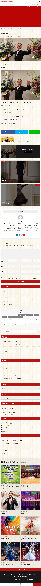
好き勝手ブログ (4, 584)
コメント (3, 248)
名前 (2, 261)
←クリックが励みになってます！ (22, 141)
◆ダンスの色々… (10, 28)
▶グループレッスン (11, 4)
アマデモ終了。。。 (20, 28)
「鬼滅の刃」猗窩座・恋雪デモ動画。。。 (28, 539)
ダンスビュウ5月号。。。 (27, 564)
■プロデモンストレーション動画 (7, 406)
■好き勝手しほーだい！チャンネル (8, 412)
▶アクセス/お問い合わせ (34, 4)
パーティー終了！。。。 (6, 348)
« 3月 (3, 325)
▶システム (3, 4)
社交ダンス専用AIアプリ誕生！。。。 (9, 378)
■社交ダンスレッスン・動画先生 (7, 408)
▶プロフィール (25, 4)
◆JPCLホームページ (5, 429)
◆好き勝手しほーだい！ (6, 422)
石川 (13, 365)
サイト (2, 271)
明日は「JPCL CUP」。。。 (7, 538)
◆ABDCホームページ (5, 431)
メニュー (20, 584)
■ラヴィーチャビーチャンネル (7, 414)
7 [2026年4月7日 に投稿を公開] (15, 317)
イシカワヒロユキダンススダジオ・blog (24, 579)
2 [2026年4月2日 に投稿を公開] (25, 315)
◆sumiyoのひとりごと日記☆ (7, 423)
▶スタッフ (18, 4)
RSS (3, 435)
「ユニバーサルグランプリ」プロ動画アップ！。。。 (12, 344)
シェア (12, 584)
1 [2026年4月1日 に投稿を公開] (20, 315)
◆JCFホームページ (5, 425)
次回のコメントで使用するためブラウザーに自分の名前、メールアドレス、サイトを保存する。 (20, 278)
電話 (29, 584)
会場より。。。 (5, 354)
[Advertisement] (20, 18)
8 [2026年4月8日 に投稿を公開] (20, 317)
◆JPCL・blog (4, 427)
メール (2, 266)
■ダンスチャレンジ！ (5, 410)
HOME (3, 28)
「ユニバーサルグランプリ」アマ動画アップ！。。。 (12, 341)
